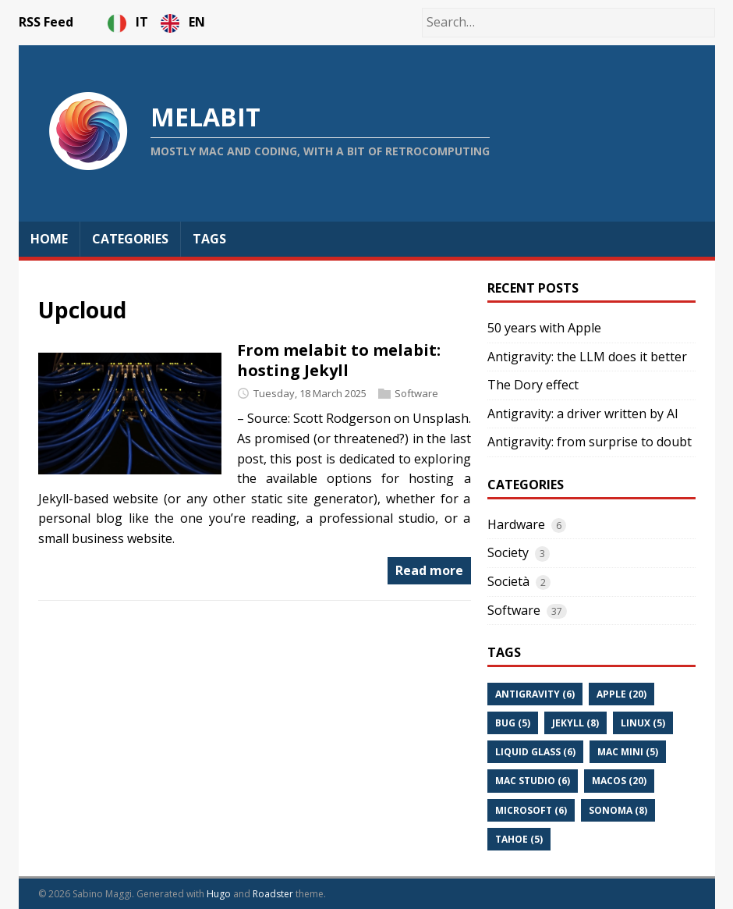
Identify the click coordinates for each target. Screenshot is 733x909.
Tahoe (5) (519, 839)
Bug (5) (512, 723)
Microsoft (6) (531, 810)
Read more (429, 570)
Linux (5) (643, 723)
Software (416, 393)
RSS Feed (46, 21)
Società (508, 581)
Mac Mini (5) (627, 751)
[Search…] (568, 22)
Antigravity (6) (535, 694)
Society (508, 552)
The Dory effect (533, 384)
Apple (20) (621, 694)
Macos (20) (619, 780)
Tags (209, 238)
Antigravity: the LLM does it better (587, 356)
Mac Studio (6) (532, 780)
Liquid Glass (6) (535, 751)
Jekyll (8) (575, 723)
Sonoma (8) (618, 810)
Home (49, 238)
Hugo (219, 893)
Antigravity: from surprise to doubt (589, 441)
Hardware (516, 524)
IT (129, 21)
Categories (130, 238)
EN (183, 21)
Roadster (273, 893)
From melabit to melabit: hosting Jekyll (339, 360)
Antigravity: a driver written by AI (582, 413)
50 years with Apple (544, 327)
